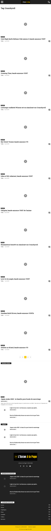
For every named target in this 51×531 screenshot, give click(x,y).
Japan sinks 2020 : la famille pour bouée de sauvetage (21, 399)
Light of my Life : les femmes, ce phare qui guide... (23, 408)
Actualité (2, 36)
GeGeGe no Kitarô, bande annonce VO (14, 348)
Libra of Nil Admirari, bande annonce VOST (17, 176)
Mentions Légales (32, 526)
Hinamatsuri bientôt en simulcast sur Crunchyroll (19, 245)
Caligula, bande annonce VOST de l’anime (16, 210)
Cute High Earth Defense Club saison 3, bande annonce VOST (23, 39)
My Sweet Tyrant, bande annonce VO (14, 142)
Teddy (2, 41)
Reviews (3, 519)
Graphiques (3, 509)
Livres (2, 505)
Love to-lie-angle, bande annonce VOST (15, 279)
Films (2, 512)
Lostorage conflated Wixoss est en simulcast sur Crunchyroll (23, 108)
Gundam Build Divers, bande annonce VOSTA (17, 313)
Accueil (2, 5)
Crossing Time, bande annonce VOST (14, 73)
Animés (2, 242)
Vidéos (2, 517)
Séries (2, 507)
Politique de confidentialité (21, 526)
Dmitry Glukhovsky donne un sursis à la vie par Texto (24, 415)
